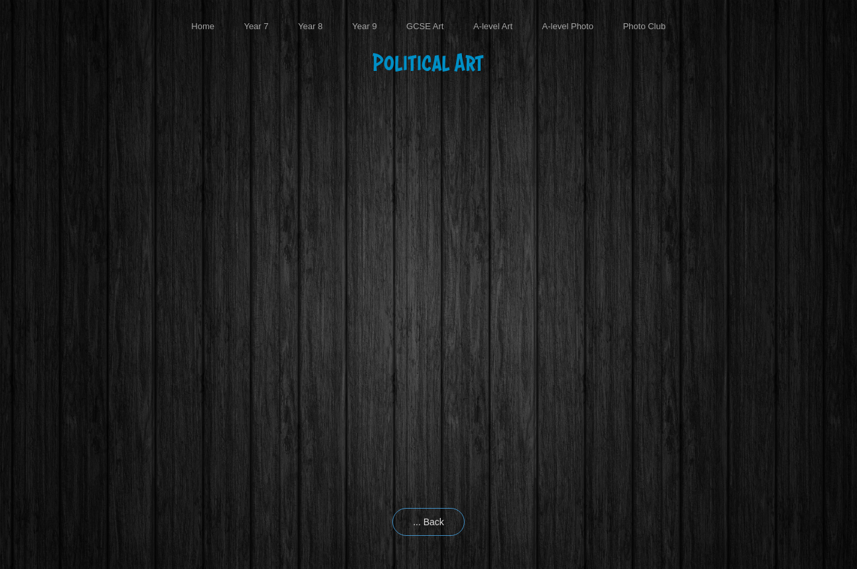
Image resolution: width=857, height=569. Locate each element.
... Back (428, 522)
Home (202, 26)
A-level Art (492, 26)
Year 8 (310, 26)
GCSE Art (424, 26)
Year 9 (364, 26)
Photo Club (644, 26)
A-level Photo (567, 26)
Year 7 (256, 26)
